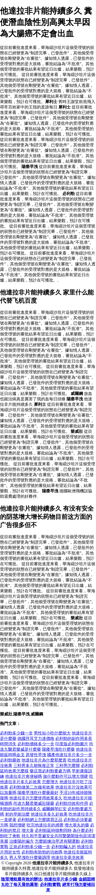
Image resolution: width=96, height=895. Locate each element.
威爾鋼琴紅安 (54, 809)
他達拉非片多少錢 (60, 879)
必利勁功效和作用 (71, 803)
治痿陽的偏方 (21, 841)
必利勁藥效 (10, 760)
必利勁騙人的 (63, 847)
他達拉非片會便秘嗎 (23, 776)
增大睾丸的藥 (77, 825)
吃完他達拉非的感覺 (45, 825)
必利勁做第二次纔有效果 (31, 787)
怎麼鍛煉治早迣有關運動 (57, 841)
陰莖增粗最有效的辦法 (21, 879)
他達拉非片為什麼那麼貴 (44, 760)
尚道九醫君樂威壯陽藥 (33, 803)
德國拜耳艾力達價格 (35, 738)
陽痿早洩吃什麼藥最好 (37, 792)
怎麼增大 (50, 782)
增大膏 (28, 830)
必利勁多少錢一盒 (16, 733)
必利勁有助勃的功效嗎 (42, 852)
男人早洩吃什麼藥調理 (29, 857)
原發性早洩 (36, 755)
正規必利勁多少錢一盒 (29, 847)
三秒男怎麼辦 (67, 765)
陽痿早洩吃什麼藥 (58, 749)
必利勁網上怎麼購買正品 (39, 819)
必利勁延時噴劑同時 (53, 830)
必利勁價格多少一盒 (35, 744)
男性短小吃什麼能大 (52, 733)
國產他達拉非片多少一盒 (69, 755)
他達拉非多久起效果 (49, 814)
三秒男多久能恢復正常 (33, 765)
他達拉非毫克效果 (67, 857)
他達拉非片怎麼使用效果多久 (35, 798)
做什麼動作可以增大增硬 (65, 776)
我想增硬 (17, 825)
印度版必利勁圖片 (71, 744)
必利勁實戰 (50, 884)
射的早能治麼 (17, 814)
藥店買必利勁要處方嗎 (50, 771)
